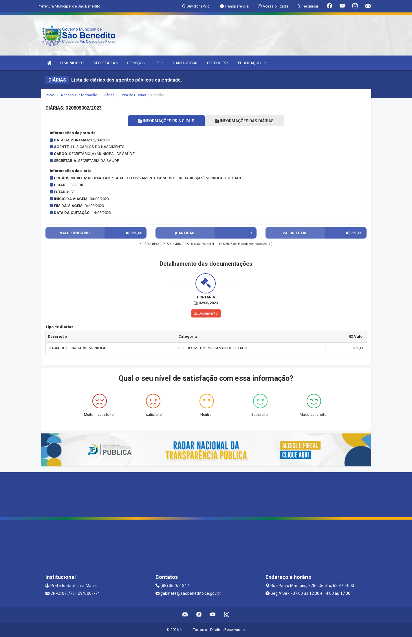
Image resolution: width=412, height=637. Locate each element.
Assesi (185, 629)
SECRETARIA (106, 63)
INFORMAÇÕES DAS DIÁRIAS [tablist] (246, 121)
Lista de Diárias (133, 95)
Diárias (109, 95)
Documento (205, 313)
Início (50, 95)
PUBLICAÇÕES (252, 63)
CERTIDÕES (218, 63)
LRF (158, 63)
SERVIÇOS (136, 63)
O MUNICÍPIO (72, 63)
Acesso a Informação (79, 95)
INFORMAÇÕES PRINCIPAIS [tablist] (165, 121)
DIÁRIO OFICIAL (185, 63)
